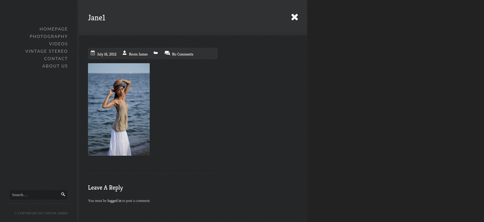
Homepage (54, 28)
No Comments (182, 54)
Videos (58, 43)
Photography (49, 36)
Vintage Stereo (46, 51)
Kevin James (138, 54)
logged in (114, 201)
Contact (56, 58)
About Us (55, 65)
